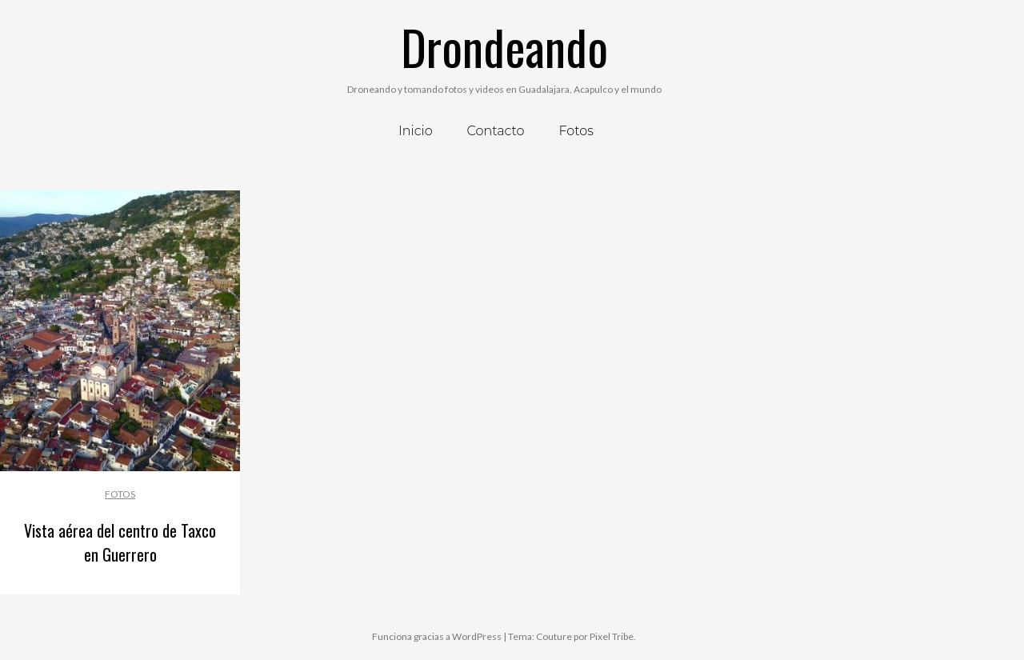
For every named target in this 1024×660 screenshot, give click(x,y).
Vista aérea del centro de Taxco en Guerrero (120, 542)
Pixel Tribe (612, 636)
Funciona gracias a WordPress (437, 636)
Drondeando (504, 46)
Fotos (120, 494)
